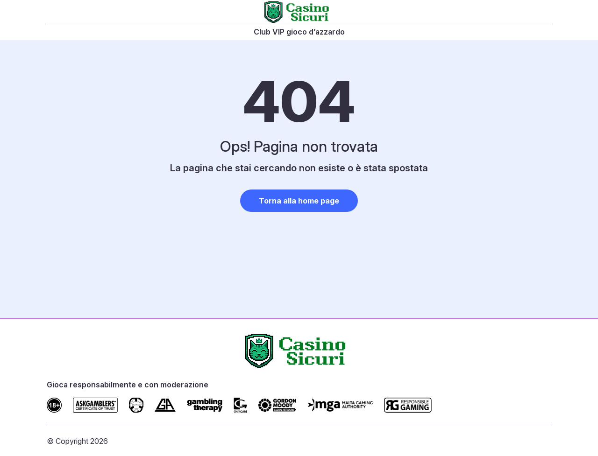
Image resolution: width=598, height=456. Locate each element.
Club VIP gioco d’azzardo (299, 31)
